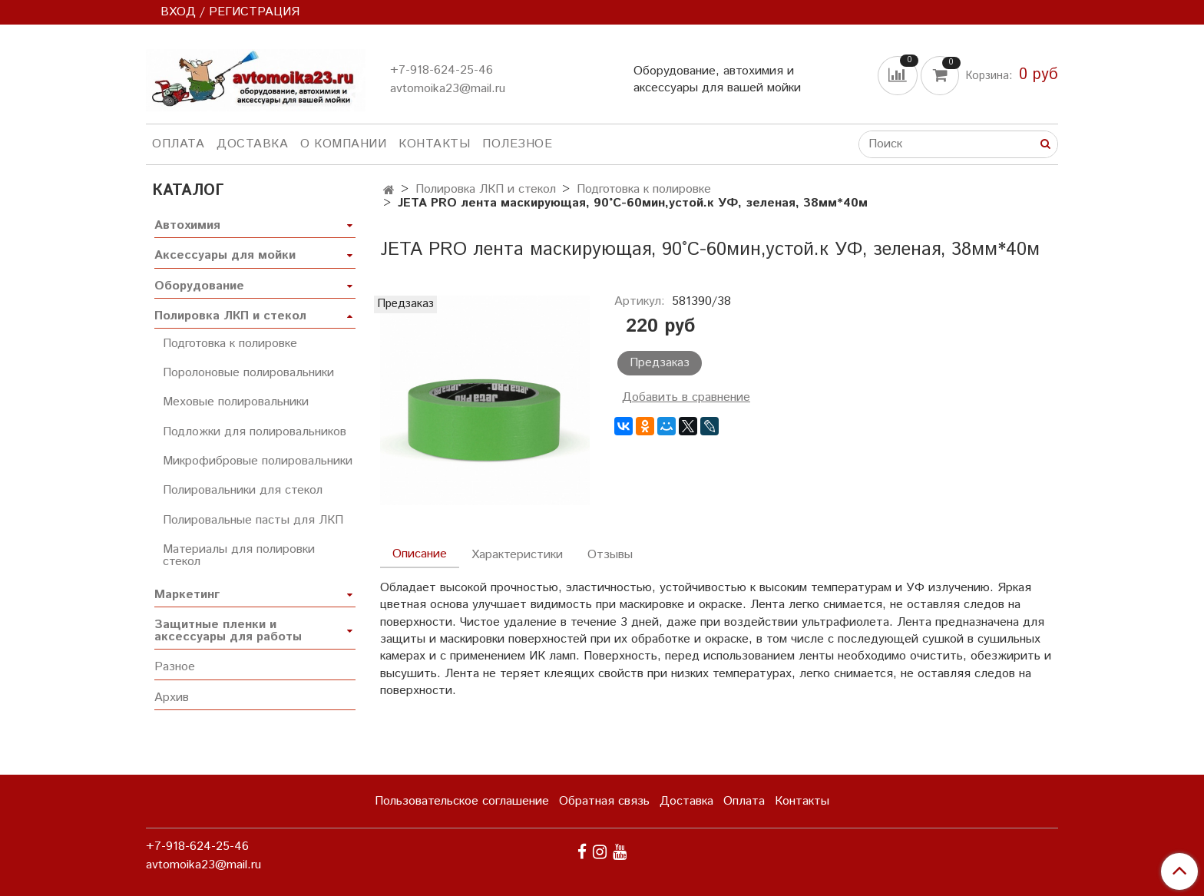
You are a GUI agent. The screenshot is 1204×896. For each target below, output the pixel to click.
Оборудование (199, 286)
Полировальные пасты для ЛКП (253, 520)
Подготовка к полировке (644, 189)
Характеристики (517, 555)
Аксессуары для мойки (225, 255)
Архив (171, 697)
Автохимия (187, 225)
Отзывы (610, 555)
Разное (174, 667)
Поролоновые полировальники (248, 373)
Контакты (434, 144)
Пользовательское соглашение (462, 801)
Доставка (252, 144)
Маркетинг (187, 594)
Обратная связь (604, 801)
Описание (419, 554)
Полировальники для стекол (242, 490)
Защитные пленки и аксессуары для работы (228, 631)
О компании (343, 144)
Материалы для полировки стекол (239, 555)
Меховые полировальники (236, 402)
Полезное (517, 144)
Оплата (178, 144)
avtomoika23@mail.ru (447, 89)
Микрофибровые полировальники (257, 461)
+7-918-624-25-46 (441, 70)
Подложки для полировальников (254, 432)
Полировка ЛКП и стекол (485, 189)
